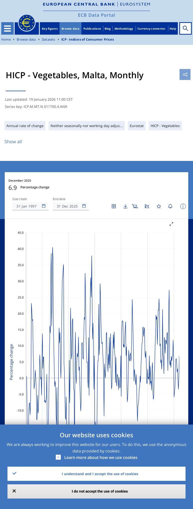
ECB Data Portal (96, 15)
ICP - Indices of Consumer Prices (87, 39)
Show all (13, 142)
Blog (108, 28)
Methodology (124, 28)
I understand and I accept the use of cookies (100, 473)
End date (59, 199)
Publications (92, 28)
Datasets (48, 39)
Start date (19, 199)
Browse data (70, 28)
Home (6, 39)
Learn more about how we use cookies (100, 457)
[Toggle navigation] (7, 28)
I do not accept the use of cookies (100, 491)
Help (173, 28)
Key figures (50, 28)
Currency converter (151, 28)
